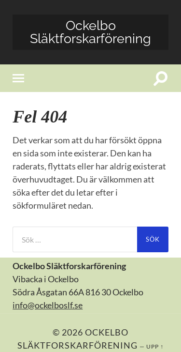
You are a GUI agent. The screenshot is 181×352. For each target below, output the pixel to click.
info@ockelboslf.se (48, 305)
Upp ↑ (155, 346)
